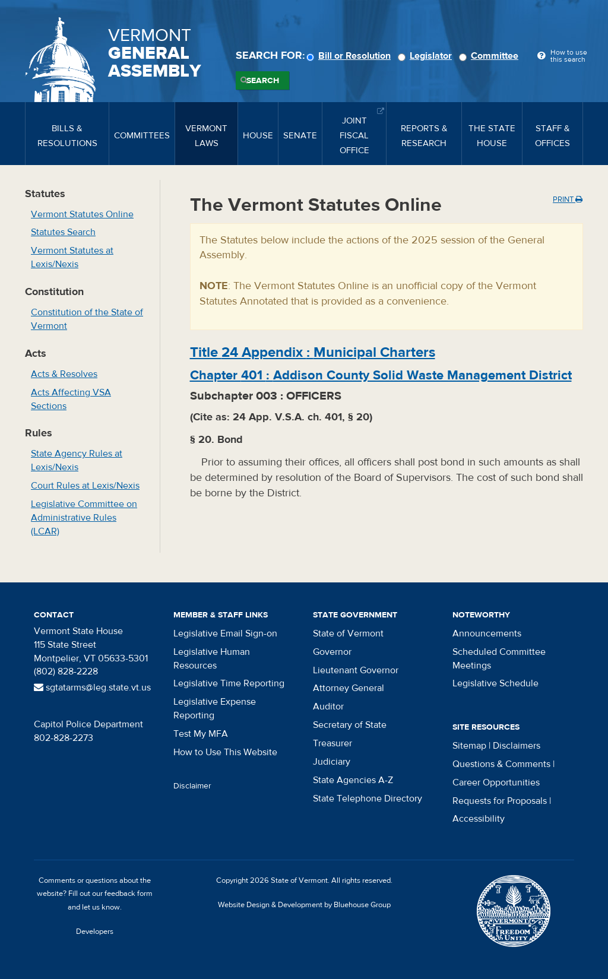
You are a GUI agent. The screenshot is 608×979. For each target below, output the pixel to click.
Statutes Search (63, 232)
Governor (332, 652)
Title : (312, 352)
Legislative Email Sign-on (225, 633)
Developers (94, 931)
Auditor (328, 706)
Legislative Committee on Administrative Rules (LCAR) (84, 517)
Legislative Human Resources (211, 658)
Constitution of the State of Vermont (87, 319)
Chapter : (381, 375)
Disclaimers (516, 746)
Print (567, 199)
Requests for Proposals (499, 801)
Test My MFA (200, 734)
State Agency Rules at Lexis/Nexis (76, 460)
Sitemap (469, 746)
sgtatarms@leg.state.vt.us (92, 687)
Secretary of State (350, 725)
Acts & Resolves (64, 374)
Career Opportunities (496, 782)
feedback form (128, 893)
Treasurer (332, 743)
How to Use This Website (225, 752)
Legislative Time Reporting (228, 683)
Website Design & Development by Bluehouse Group (304, 905)
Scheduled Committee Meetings (499, 658)
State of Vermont (348, 633)
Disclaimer (192, 786)
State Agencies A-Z (353, 780)
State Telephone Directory (367, 798)
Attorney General (348, 688)
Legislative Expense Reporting (214, 708)
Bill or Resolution (350, 56)
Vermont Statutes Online (82, 214)
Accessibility (478, 819)
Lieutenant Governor (355, 670)
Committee (490, 56)
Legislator (426, 56)
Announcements (486, 633)
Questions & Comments (501, 764)
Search (262, 80)
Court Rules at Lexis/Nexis (85, 486)
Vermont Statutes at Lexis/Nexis (72, 257)
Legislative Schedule (495, 683)
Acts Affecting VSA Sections (71, 399)
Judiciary (331, 762)
